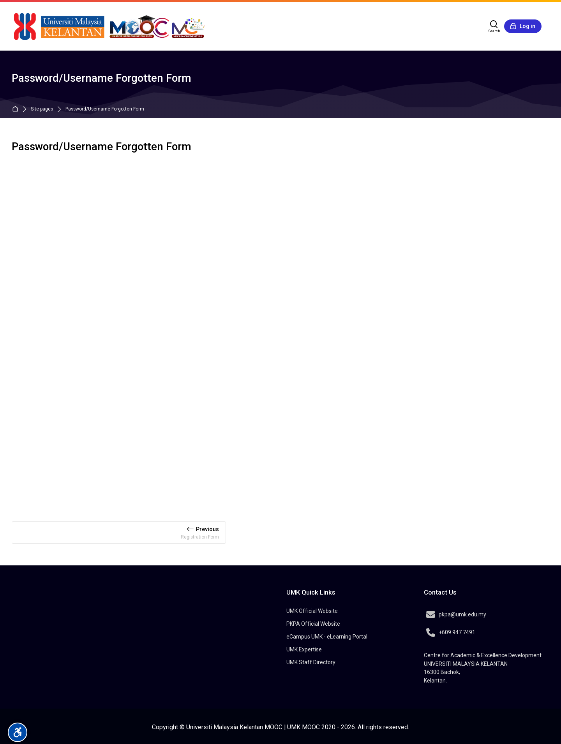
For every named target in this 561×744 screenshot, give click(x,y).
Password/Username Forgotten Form (104, 109)
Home (17, 109)
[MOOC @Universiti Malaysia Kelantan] (109, 26)
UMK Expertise (304, 649)
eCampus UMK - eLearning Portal (326, 636)
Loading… (280, 330)
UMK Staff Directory (310, 662)
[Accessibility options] (17, 732)
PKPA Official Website (313, 624)
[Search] (494, 26)
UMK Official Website (312, 611)
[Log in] (523, 26)
